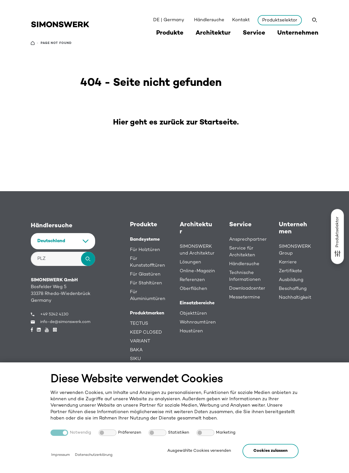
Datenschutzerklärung (94, 455)
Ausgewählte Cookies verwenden (199, 451)
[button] (271, 451)
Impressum (60, 455)
